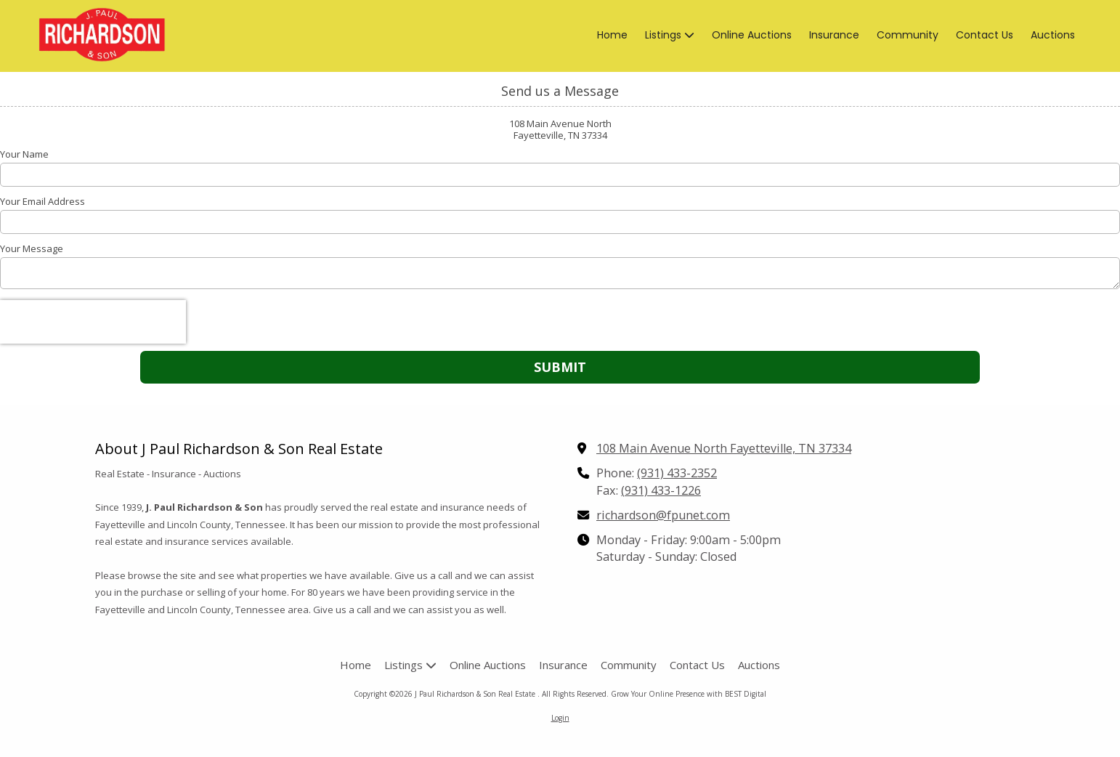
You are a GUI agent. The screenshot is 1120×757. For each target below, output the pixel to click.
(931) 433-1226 (661, 490)
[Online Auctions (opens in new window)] (751, 35)
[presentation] (93, 322)
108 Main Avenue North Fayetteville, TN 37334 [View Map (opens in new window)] (723, 448)
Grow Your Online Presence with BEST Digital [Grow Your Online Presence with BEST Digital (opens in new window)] (688, 694)
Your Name (24, 154)
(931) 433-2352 (677, 473)
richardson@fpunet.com (663, 515)
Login (560, 718)
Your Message (31, 248)
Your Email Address (42, 201)
